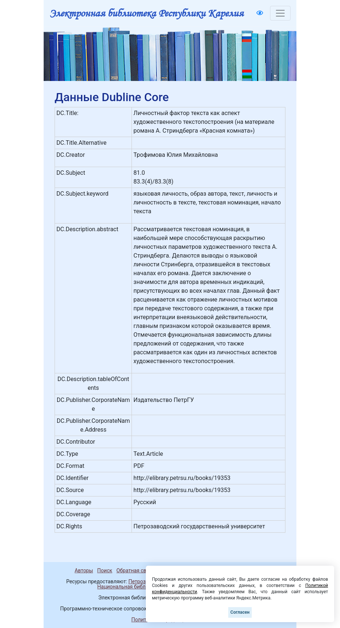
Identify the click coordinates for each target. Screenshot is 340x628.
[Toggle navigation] (280, 13)
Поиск (104, 570)
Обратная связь (136, 570)
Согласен (240, 612)
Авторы (84, 570)
